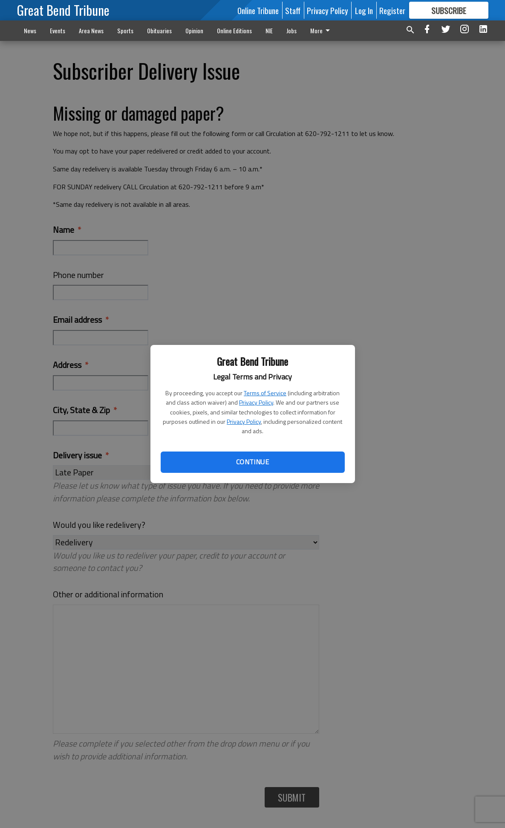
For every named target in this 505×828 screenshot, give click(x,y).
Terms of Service (265, 392)
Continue (252, 462)
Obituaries (159, 30)
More (321, 30)
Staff (292, 10)
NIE (269, 30)
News (30, 30)
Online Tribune (258, 10)
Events (57, 30)
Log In (364, 10)
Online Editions (234, 30)
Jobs (291, 30)
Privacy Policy (256, 402)
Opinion (194, 30)
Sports (125, 30)
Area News (91, 30)
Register (392, 10)
